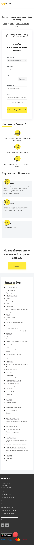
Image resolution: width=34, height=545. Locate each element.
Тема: (8, 94)
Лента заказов (5, 504)
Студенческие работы (22, 24)
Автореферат (10, 435)
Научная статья (10, 389)
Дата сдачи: (10, 85)
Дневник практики (11, 402)
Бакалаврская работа (11, 427)
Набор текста (10, 391)
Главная (5, 24)
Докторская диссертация (13, 410)
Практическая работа (12, 378)
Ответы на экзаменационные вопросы (17, 309)
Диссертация (9, 362)
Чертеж (8, 314)
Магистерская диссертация (13, 405)
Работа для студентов (7, 507)
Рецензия (8, 336)
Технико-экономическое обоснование (17, 364)
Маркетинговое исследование (14, 397)
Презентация (10, 320)
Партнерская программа (7, 497)
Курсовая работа (10, 293)
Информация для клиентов (8, 510)
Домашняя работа (11, 437)
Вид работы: (10, 57)
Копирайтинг (9, 399)
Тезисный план (10, 367)
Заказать (17, 266)
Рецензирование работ (12, 418)
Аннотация (9, 333)
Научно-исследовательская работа (15, 386)
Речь (7, 339)
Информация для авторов (8, 513)
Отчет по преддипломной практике (16, 447)
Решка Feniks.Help (6, 494)
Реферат (8, 298)
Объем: (9, 76)
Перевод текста (10, 317)
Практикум (9, 456)
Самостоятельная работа (13, 383)
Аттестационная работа (13, 429)
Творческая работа (11, 370)
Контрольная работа (11, 290)
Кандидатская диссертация (13, 408)
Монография (9, 394)
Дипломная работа (11, 296)
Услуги (12, 24)
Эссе (7, 304)
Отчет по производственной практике (17, 450)
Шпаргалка (9, 344)
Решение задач (10, 375)
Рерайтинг (9, 458)
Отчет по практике (11, 301)
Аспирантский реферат (12, 432)
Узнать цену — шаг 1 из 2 (17, 110)
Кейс (7, 347)
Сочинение (9, 461)
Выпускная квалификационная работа (16, 421)
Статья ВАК (9, 372)
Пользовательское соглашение (9, 517)
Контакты (3, 520)
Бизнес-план (9, 424)
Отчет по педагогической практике (16, 445)
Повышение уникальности (13, 380)
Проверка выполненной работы (15, 323)
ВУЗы (2, 500)
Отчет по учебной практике (14, 453)
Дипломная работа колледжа (14, 416)
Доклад (8, 325)
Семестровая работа (12, 312)
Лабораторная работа (12, 328)
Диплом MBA (9, 413)
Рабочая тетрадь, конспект (13, 354)
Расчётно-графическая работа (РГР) (16, 331)
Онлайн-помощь (10, 306)
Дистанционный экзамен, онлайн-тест (16, 342)
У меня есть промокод (17, 102)
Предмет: (10, 66)
